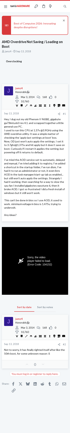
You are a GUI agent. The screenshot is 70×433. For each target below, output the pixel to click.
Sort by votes (45, 307)
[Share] (59, 114)
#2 (64, 344)
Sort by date (24, 307)
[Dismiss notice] (63, 21)
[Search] (65, 6)
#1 (64, 113)
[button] (5, 6)
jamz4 (8, 51)
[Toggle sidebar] (58, 6)
